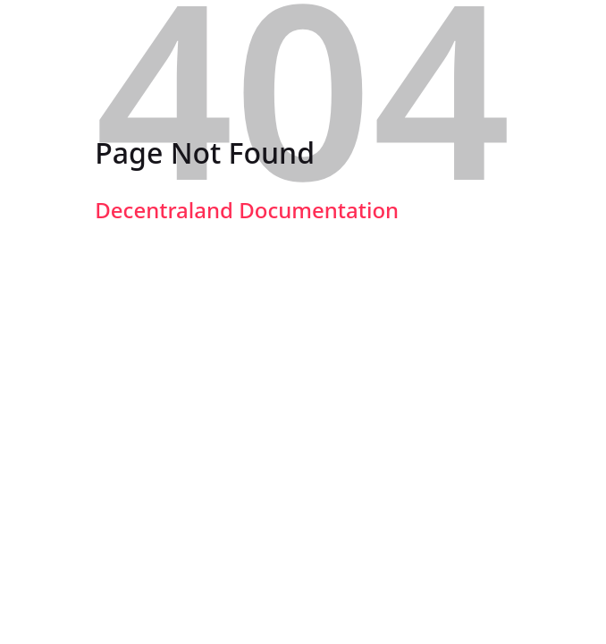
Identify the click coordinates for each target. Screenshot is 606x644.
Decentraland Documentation (247, 210)
